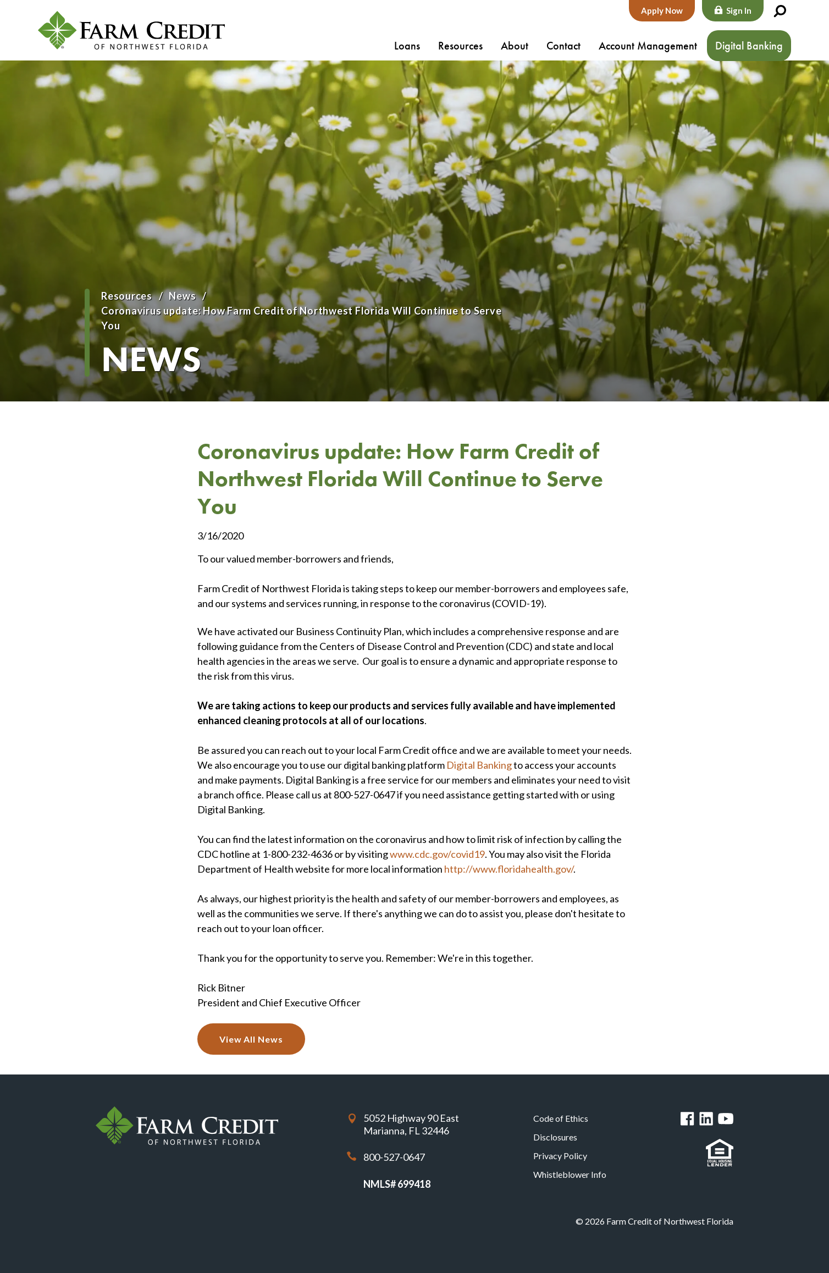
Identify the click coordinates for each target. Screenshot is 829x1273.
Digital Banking (749, 45)
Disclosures (555, 1137)
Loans (407, 45)
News (182, 296)
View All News (251, 1039)
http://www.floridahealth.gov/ (508, 869)
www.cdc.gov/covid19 (437, 854)
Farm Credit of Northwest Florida (131, 30)
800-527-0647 (394, 1157)
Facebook (687, 1119)
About (514, 45)
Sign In (738, 10)
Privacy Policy (560, 1155)
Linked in (706, 1119)
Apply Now (662, 10)
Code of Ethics (560, 1118)
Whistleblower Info (569, 1174)
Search (779, 11)
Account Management (648, 45)
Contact (563, 45)
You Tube (725, 1119)
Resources (460, 45)
